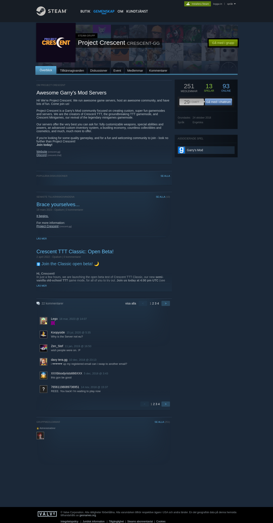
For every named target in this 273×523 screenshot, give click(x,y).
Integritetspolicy (69, 521)
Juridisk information (94, 521)
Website (41, 151)
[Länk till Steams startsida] (55, 14)
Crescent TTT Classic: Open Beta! (75, 251)
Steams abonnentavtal (140, 521)
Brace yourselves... (58, 204)
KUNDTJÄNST (137, 11)
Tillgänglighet (116, 521)
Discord (41, 155)
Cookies (161, 521)
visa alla (130, 303)
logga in (217, 3)
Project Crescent (47, 226)
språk (230, 3)
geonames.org (88, 515)
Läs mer (41, 238)
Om (120, 11)
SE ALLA (165, 176)
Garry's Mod (195, 150)
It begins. (42, 216)
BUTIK (85, 11)
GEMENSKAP (104, 11)
